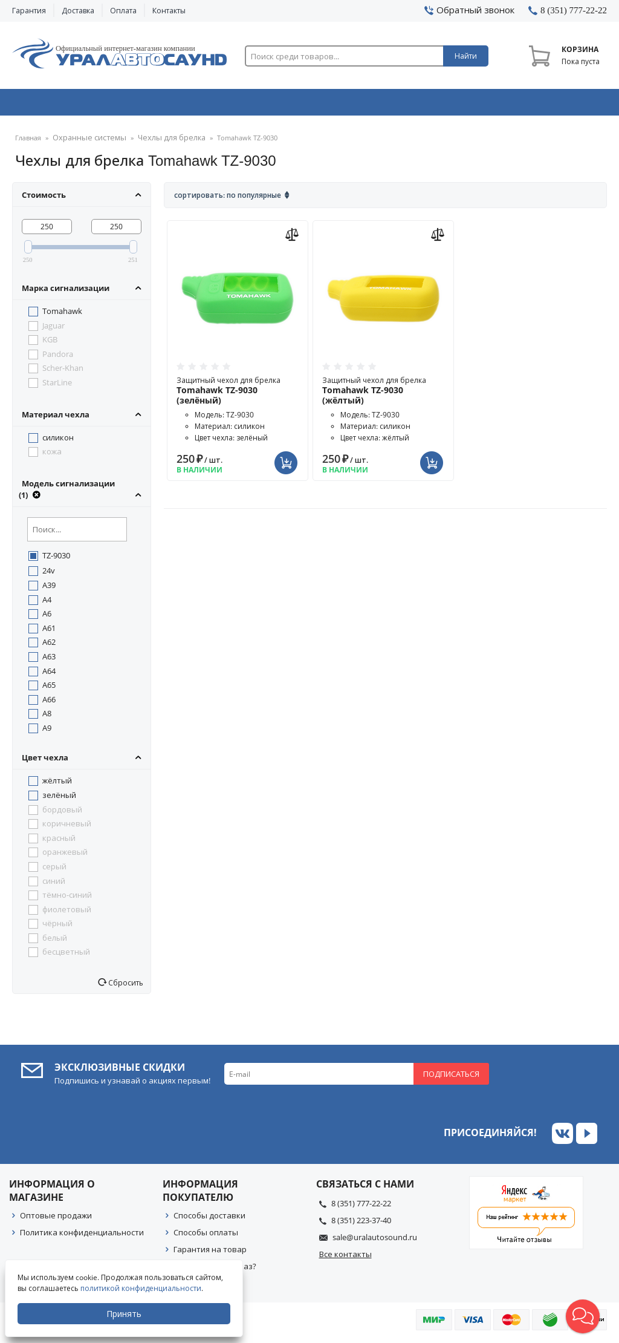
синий (53, 884)
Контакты (169, 10)
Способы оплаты (205, 1235)
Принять (125, 1313)
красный (59, 841)
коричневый (66, 827)
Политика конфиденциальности (82, 1235)
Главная (28, 141)
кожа (52, 454)
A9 (46, 731)
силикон (58, 441)
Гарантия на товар (210, 1252)
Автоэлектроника (312, 104)
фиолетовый (66, 912)
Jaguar (53, 329)
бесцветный (66, 955)
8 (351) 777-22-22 (361, 1206)
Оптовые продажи (56, 1219)
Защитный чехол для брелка (238, 394)
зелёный (59, 798)
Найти (466, 56)
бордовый (62, 813)
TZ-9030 (56, 559)
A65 (49, 688)
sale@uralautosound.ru (374, 1240)
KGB (49, 343)
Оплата (123, 10)
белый (54, 941)
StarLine (57, 386)
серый (54, 869)
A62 (49, 645)
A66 (49, 703)
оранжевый (65, 855)
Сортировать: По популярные (227, 199)
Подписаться (451, 1077)
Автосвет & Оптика (432, 104)
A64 (49, 674)
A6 (46, 617)
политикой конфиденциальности (142, 1288)
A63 (49, 660)
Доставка (78, 10)
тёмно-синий (67, 898)
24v (48, 574)
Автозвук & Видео (70, 104)
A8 (46, 716)
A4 (46, 603)
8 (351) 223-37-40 (361, 1223)
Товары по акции (551, 104)
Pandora (57, 357)
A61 (49, 631)
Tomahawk (62, 314)
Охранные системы (191, 104)
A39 (49, 588)
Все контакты (345, 1257)
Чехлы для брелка (160, 141)
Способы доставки (209, 1219)
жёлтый (57, 784)
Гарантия (29, 10)
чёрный (57, 926)
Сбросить (124, 986)
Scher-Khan (62, 371)
